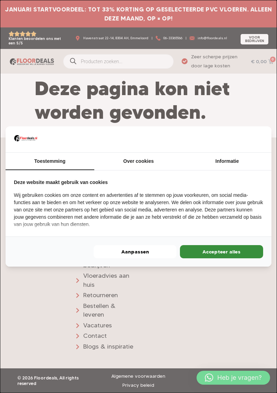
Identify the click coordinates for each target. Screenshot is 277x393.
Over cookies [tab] (138, 161)
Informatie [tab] (227, 161)
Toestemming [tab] (50, 161)
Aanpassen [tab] (135, 252)
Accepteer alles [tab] (221, 252)
